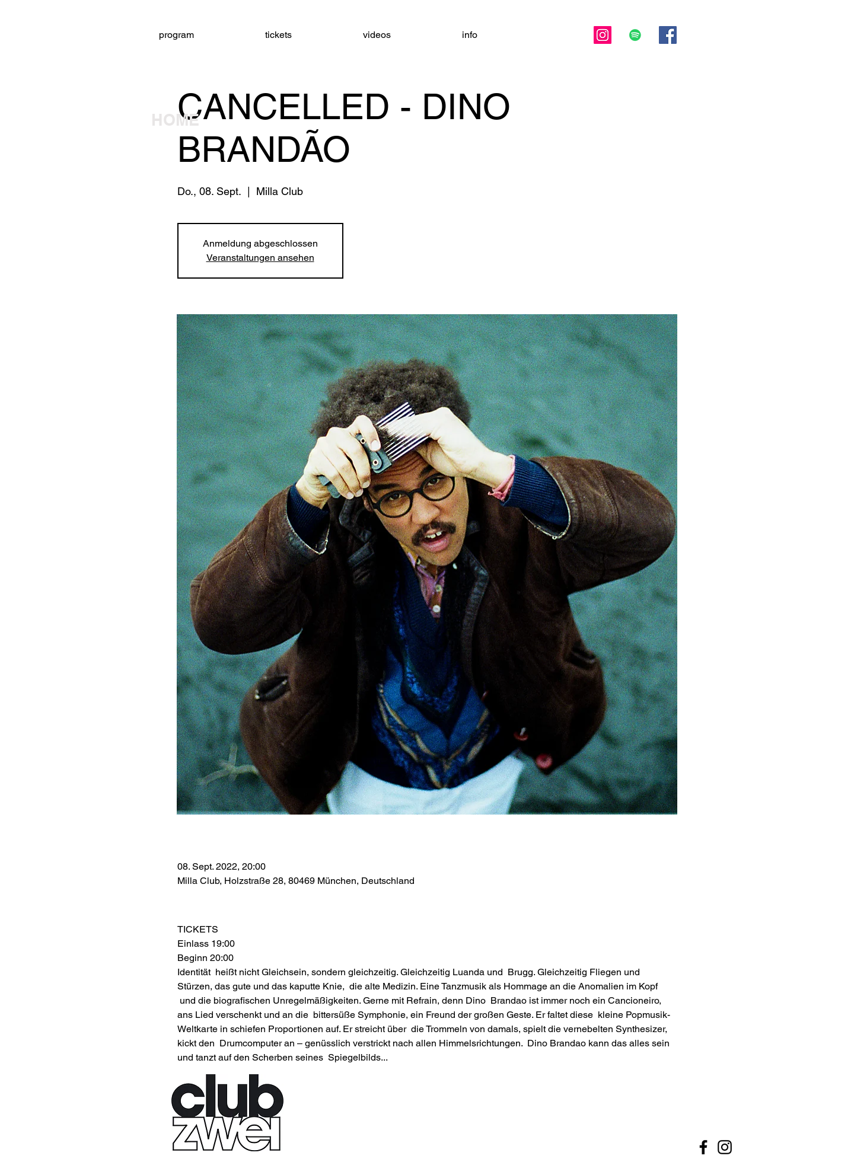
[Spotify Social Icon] (635, 35)
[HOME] (192, 120)
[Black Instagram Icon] (724, 1147)
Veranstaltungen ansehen (260, 257)
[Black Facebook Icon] (703, 1147)
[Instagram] (602, 35)
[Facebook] (668, 35)
